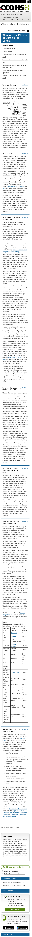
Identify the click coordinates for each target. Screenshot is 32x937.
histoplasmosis (12, 186)
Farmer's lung (15, 672)
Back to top (25, 85)
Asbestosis (14, 633)
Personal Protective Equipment (18, 809)
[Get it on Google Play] (22, 928)
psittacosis (21, 186)
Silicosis (13, 636)
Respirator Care (7, 812)
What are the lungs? (9, 48)
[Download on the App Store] (9, 928)
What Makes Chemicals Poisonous (13, 883)
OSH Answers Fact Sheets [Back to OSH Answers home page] (13, 867)
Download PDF (24, 31)
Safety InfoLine (20, 899)
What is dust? (7, 52)
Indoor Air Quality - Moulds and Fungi (14, 885)
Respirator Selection (18, 811)
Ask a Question (15, 909)
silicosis (5, 462)
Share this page (13, 30)
